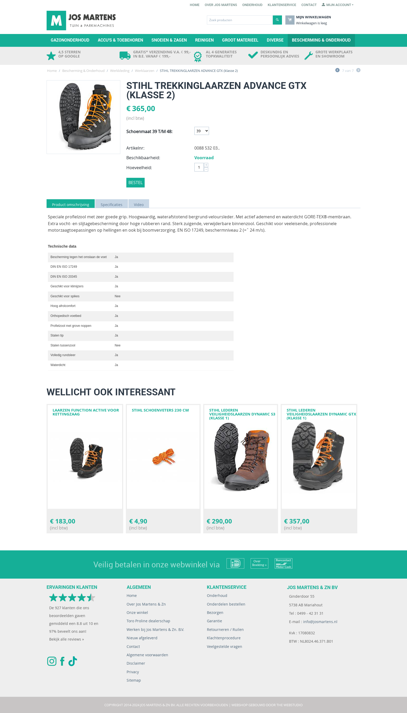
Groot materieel (240, 40)
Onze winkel (137, 612)
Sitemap (134, 680)
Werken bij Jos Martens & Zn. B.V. (155, 629)
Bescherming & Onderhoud (321, 40)
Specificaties (111, 204)
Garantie (214, 620)
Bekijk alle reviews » (66, 639)
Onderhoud (252, 5)
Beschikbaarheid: (143, 158)
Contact (309, 5)
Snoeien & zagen (169, 40)
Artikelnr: (135, 148)
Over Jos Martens (221, 5)
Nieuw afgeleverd (142, 637)
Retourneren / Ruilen (225, 629)
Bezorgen (215, 612)
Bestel (135, 182)
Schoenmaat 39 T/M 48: (149, 131)
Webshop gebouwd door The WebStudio (267, 705)
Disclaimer (136, 663)
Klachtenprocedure (224, 637)
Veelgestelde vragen (224, 646)
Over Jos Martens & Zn (146, 604)
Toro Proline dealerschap (148, 620)
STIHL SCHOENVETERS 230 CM (160, 410)
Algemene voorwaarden (147, 654)
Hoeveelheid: (139, 167)
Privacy (133, 671)
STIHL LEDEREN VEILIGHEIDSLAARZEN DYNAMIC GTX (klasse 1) (321, 414)
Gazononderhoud (70, 40)
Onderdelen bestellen (226, 604)
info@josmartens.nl (320, 621)
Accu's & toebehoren (120, 40)
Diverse (275, 40)
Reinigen (204, 40)
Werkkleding (119, 70)
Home (195, 5)
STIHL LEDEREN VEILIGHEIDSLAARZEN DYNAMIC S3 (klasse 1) (242, 414)
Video (139, 204)
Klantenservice (282, 5)
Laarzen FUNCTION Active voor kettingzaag (86, 412)
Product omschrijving (70, 204)
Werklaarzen (144, 70)
